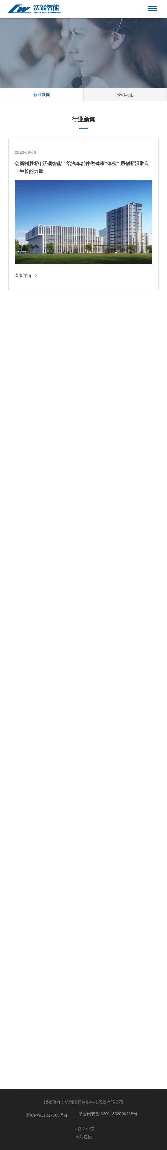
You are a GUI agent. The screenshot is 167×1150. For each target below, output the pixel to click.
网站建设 (83, 1136)
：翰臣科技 (83, 1128)
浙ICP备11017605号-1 (47, 1115)
